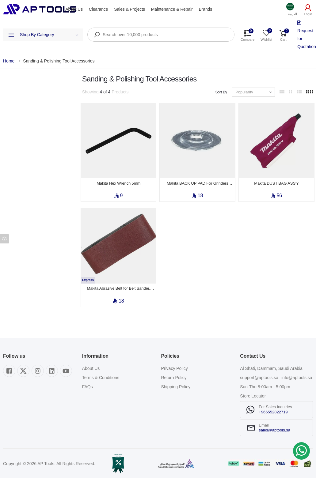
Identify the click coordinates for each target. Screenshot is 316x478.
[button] (292, 9)
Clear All (69, 79)
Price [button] (8, 134)
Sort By (221, 92)
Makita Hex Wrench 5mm (118, 181)
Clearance (98, 9)
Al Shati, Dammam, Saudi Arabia (271, 365)
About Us (73, 9)
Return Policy (174, 374)
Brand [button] (8, 117)
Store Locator (253, 393)
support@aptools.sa (259, 374)
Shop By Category (49, 34)
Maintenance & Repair (172, 9)
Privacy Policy (174, 365)
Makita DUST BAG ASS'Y (276, 181)
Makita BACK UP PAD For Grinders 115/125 (197, 181)
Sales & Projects (129, 9)
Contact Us (252, 353)
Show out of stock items (34, 153)
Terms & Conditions (100, 374)
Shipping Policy (176, 384)
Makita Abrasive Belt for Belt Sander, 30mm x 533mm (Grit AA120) (118, 285)
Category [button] (11, 99)
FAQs (87, 384)
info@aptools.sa (296, 374)
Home (8, 60)
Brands (205, 9)
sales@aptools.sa (274, 427)
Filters (8, 79)
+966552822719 (273, 409)
